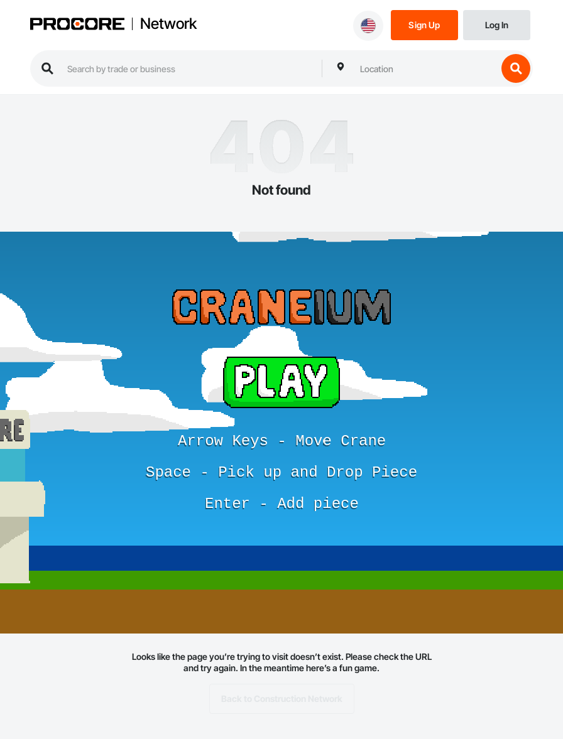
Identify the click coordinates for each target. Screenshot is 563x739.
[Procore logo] (77, 25)
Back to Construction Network (282, 698)
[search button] (515, 68)
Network (168, 24)
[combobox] (425, 68)
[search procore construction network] (188, 68)
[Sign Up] (424, 24)
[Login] (496, 24)
